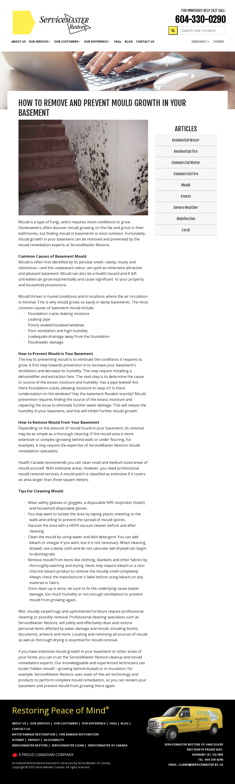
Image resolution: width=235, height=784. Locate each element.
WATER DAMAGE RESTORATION (33, 734)
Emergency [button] (199, 42)
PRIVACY (34, 740)
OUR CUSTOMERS (66, 723)
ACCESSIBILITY (54, 740)
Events (186, 196)
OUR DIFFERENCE (94, 723)
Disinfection (186, 218)
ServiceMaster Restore (30, 745)
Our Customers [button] (66, 42)
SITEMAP (18, 740)
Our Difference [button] (96, 42)
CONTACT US (21, 729)
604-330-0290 (200, 19)
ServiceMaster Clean (68, 745)
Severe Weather (185, 207)
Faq (117, 42)
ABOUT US (19, 723)
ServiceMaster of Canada (107, 745)
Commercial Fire (185, 174)
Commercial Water (186, 162)
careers (218, 42)
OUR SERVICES (40, 723)
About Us (18, 42)
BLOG (125, 723)
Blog (129, 42)
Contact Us (145, 42)
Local (186, 230)
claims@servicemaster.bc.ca (201, 765)
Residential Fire (186, 151)
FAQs (113, 723)
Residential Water (185, 140)
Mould (185, 185)
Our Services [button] (38, 42)
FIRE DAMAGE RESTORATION (79, 734)
